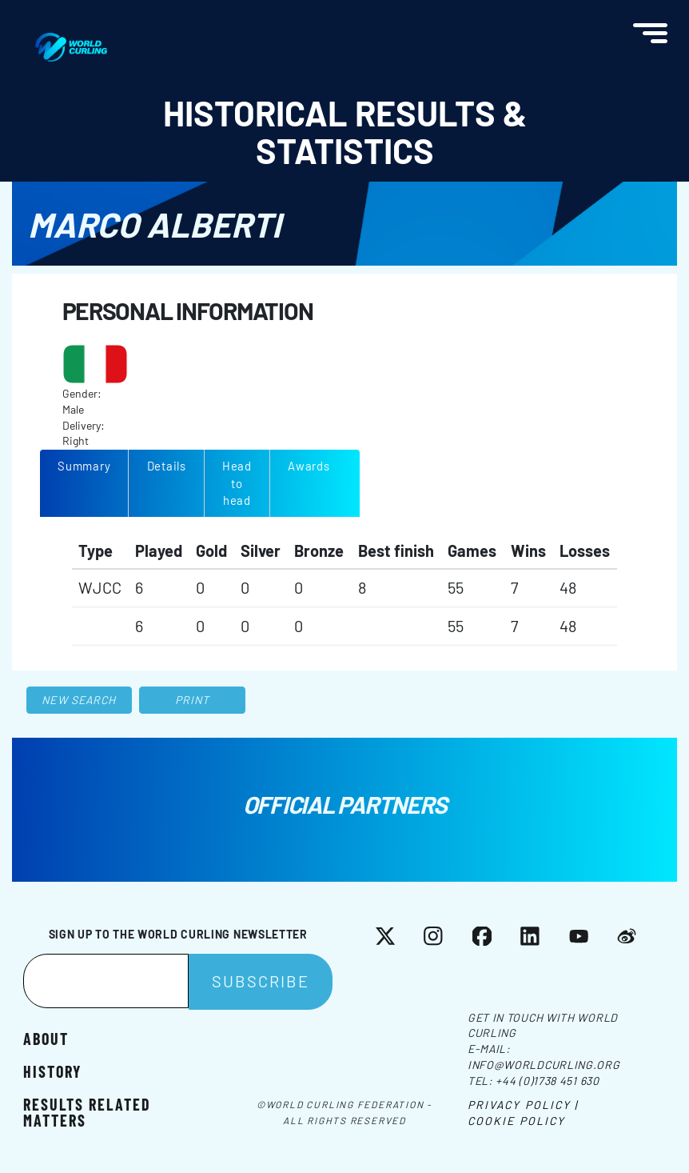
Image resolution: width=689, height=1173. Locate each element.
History (52, 1071)
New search (79, 700)
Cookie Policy (516, 1120)
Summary (84, 465)
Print (192, 700)
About (46, 1038)
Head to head (237, 482)
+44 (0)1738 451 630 (547, 1080)
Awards (308, 465)
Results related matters (87, 1112)
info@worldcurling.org (544, 1064)
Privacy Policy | (523, 1104)
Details (166, 465)
